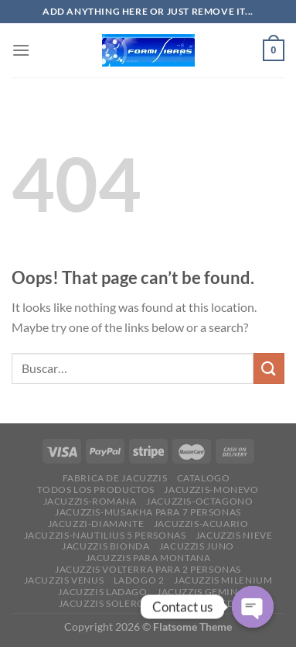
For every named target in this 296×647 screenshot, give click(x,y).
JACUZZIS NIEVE (234, 535)
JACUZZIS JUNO (196, 546)
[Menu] (21, 50)
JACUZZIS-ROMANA (90, 501)
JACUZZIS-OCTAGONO (199, 501)
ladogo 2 (139, 580)
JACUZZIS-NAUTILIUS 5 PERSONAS (105, 535)
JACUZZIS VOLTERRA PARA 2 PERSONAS (148, 569)
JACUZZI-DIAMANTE (96, 523)
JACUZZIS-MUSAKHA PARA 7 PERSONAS (148, 512)
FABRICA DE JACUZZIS (115, 478)
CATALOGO (203, 478)
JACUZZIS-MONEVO (211, 489)
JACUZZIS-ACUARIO (201, 523)
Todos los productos (96, 489)
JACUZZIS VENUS (64, 580)
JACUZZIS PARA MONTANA (148, 557)
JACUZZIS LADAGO (102, 591)
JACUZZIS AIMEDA (198, 603)
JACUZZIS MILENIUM (223, 580)
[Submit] (268, 368)
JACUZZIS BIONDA (105, 546)
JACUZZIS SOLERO (102, 603)
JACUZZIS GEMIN (197, 591)
